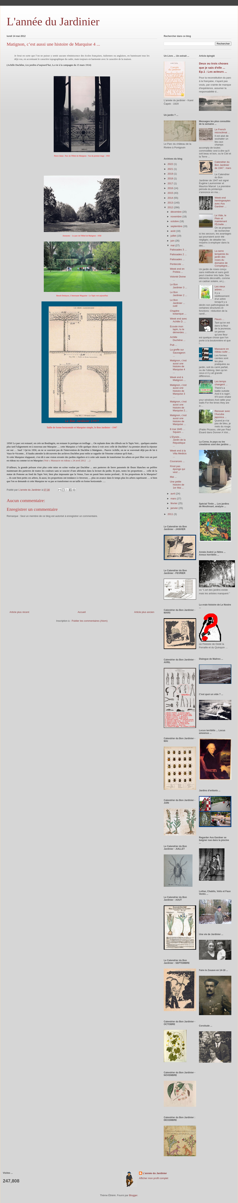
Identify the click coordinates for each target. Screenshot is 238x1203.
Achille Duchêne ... (177, 339)
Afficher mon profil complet (153, 1178)
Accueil (82, 612)
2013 (171, 202)
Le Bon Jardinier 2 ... (178, 294)
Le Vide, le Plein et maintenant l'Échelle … (221, 220)
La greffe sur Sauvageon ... (177, 352)
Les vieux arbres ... (220, 288)
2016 (171, 188)
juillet (174, 235)
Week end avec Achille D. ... (178, 320)
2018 (171, 178)
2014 (171, 197)
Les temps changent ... (221, 383)
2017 (171, 183)
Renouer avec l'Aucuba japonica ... (222, 414)
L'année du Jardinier (53, 21)
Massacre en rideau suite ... (222, 350)
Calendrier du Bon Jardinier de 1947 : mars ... (223, 166)
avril (173, 493)
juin (173, 240)
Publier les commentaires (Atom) (90, 620)
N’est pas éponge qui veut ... (177, 469)
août (173, 231)
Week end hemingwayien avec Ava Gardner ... (222, 202)
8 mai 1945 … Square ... (177, 431)
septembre (177, 226)
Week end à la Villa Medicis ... (178, 453)
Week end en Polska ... (177, 270)
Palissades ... (177, 259)
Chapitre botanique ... (178, 312)
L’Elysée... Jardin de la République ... (177, 441)
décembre (176, 211)
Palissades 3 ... (178, 249)
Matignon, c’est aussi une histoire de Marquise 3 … (178, 391)
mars (174, 498)
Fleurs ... (219, 319)
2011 (171, 514)
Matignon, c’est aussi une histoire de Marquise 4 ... (178, 366)
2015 (171, 192)
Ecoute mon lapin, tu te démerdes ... (178, 329)
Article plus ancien (144, 612)
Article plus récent (19, 612)
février (174, 503)
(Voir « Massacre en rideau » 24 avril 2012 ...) (66, 460)
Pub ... (173, 344)
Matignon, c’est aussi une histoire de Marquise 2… (178, 406)
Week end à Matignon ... (178, 379)
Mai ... (173, 476)
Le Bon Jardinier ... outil (177, 303)
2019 (171, 173)
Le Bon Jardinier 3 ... (178, 286)
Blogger (133, 1195)
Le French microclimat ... (222, 131)
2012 (171, 207)
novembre (176, 216)
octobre (175, 221)
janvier (175, 508)
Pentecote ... (177, 264)
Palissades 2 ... (178, 254)
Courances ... (177, 461)
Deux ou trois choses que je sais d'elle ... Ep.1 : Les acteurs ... (213, 67)
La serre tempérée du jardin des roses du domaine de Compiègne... (222, 258)
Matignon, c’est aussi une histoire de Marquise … (178, 420)
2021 (171, 169)
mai (173, 245)
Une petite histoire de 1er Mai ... (177, 484)
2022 (171, 164)
